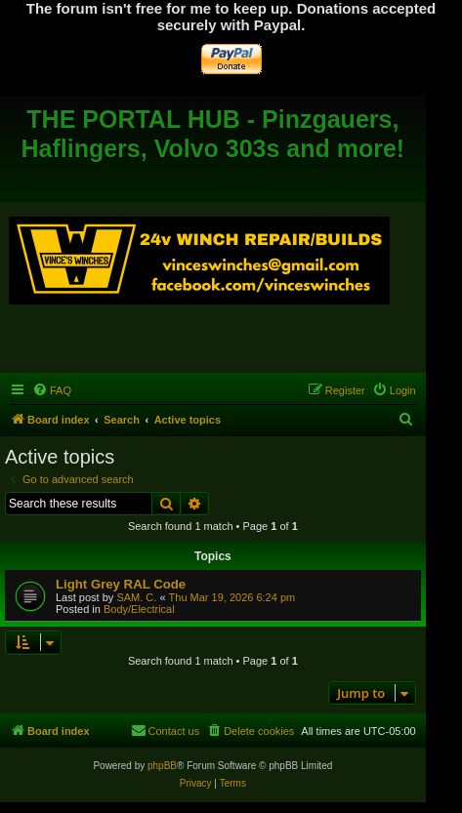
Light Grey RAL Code (121, 584)
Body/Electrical (139, 609)
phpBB (162, 765)
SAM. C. (136, 597)
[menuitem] (51, 390)
